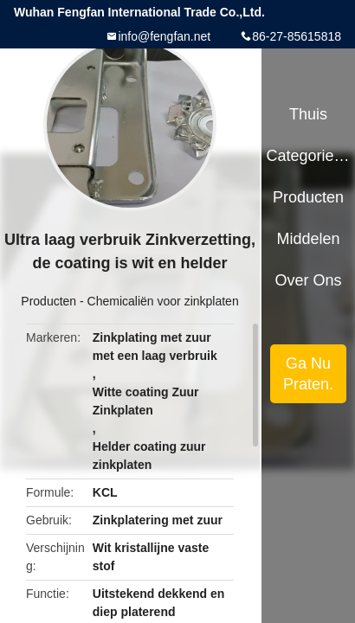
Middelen (308, 238)
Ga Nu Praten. (308, 374)
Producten (48, 301)
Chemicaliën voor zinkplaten (163, 301)
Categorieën (308, 155)
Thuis (308, 114)
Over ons (308, 280)
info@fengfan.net (164, 36)
